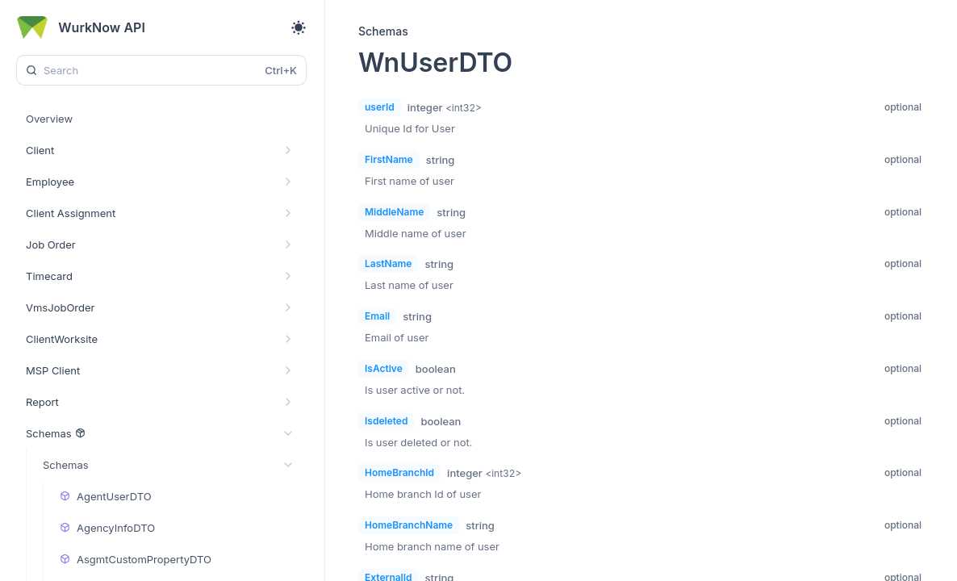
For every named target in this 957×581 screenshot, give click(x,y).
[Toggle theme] (298, 27)
